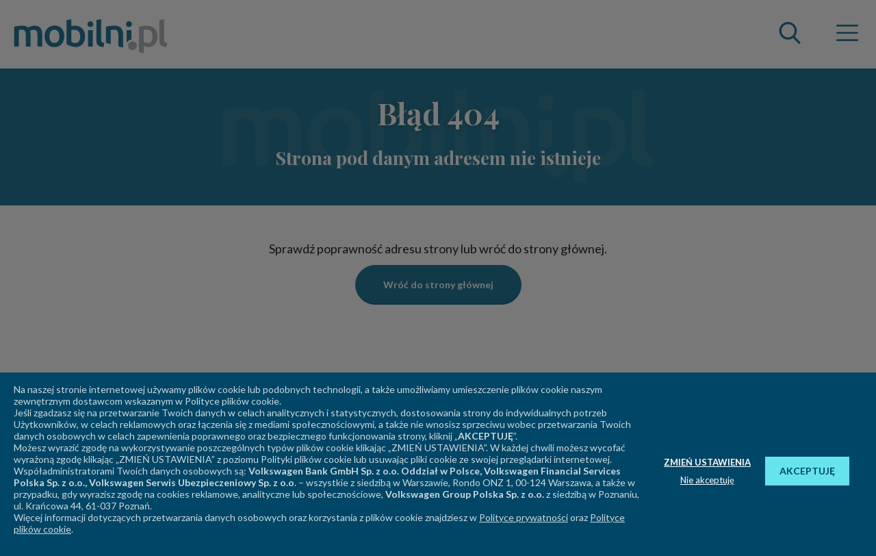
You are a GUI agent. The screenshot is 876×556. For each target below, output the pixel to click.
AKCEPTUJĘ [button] (807, 471)
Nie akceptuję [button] (707, 480)
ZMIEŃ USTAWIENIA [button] (707, 462)
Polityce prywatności (523, 517)
